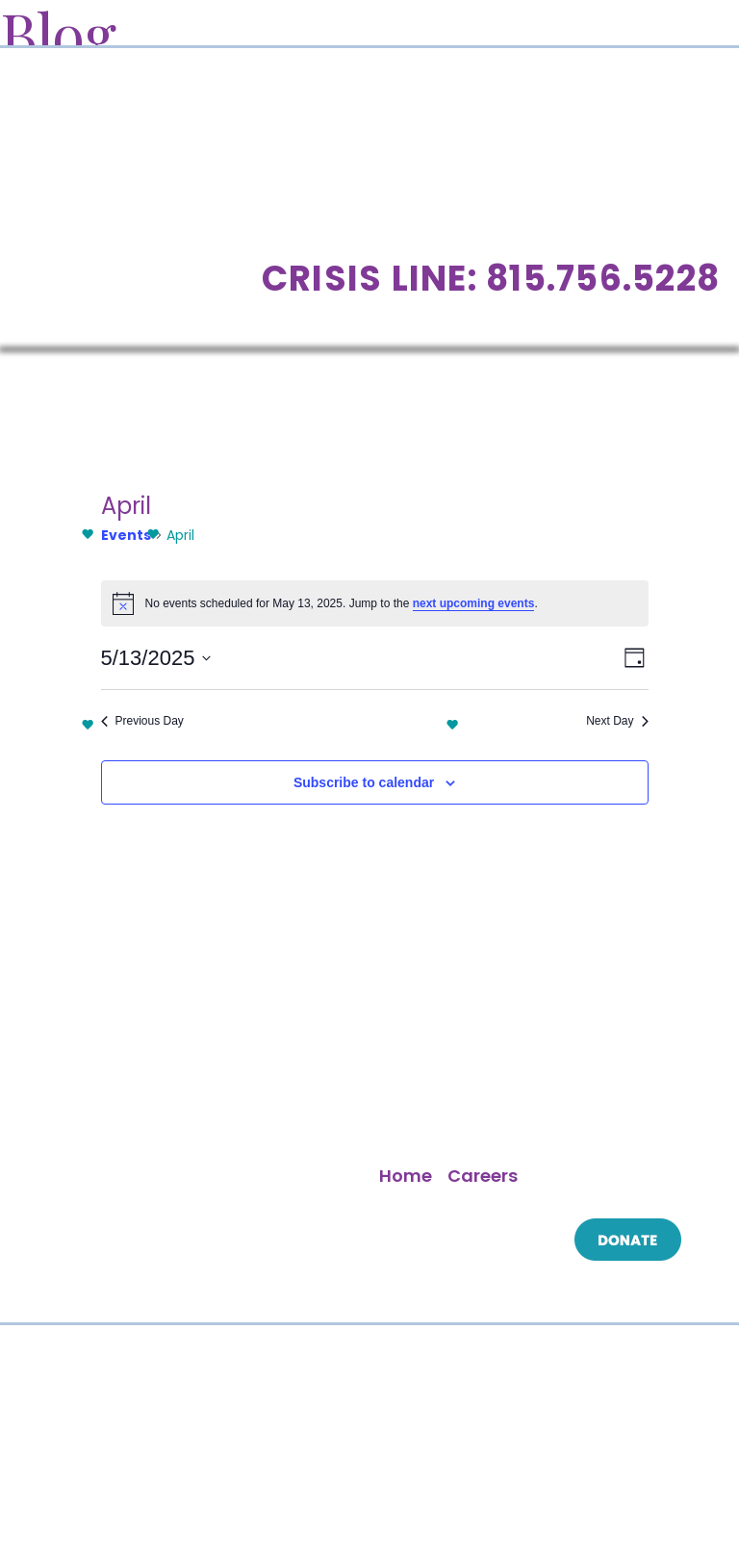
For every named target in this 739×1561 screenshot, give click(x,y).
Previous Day (142, 721)
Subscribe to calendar (363, 782)
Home (405, 1176)
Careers (482, 1176)
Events (126, 535)
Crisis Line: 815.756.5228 (491, 278)
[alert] (375, 603)
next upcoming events (474, 603)
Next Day (617, 721)
